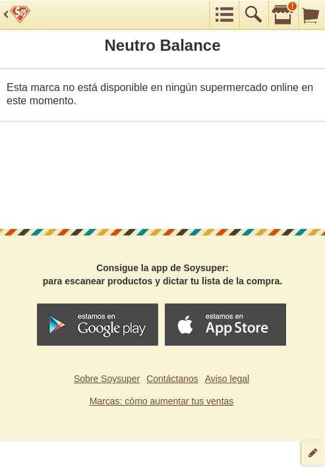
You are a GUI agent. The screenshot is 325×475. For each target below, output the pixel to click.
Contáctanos (172, 378)
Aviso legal (227, 378)
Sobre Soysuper (107, 378)
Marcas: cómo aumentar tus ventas (162, 401)
